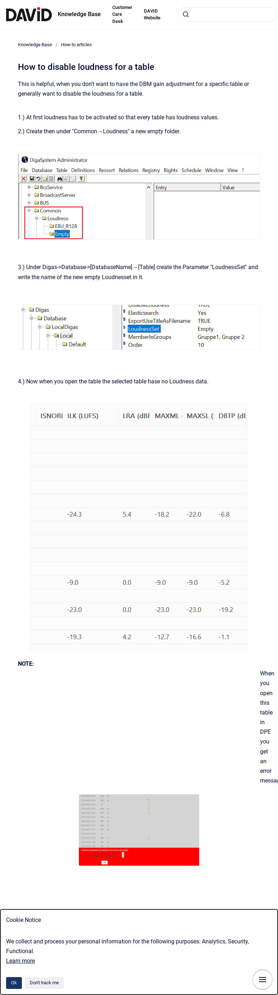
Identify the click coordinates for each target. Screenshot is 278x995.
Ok (14, 982)
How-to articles (76, 44)
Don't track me (44, 982)
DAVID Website (152, 14)
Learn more (20, 960)
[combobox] (228, 14)
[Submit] (186, 14)
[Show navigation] (262, 979)
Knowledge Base (79, 14)
